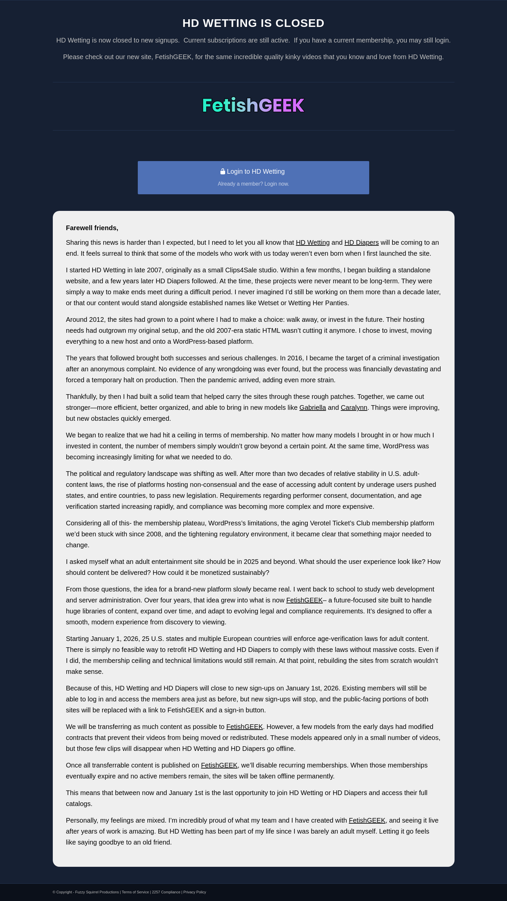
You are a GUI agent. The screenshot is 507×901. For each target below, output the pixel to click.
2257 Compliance (166, 892)
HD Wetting (313, 242)
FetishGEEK (304, 600)
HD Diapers (362, 242)
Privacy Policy (194, 892)
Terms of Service (135, 892)
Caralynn (354, 407)
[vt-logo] (254, 104)
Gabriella (312, 407)
